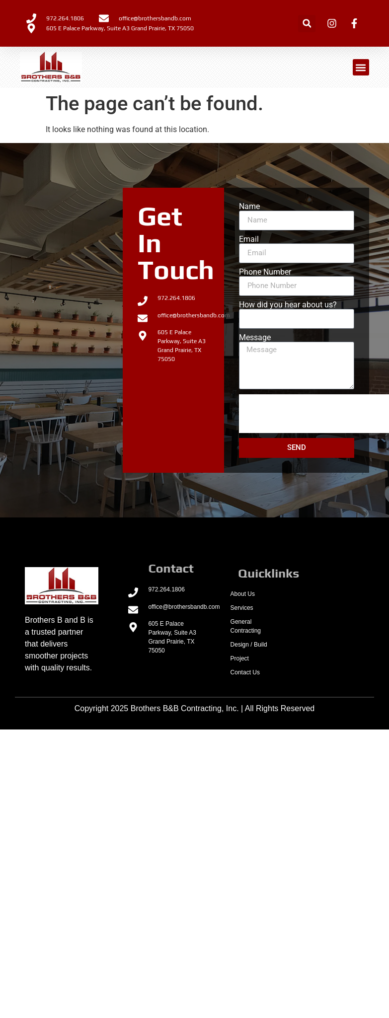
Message (255, 338)
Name (249, 207)
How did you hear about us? (288, 305)
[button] (306, 23)
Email (249, 239)
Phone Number (265, 272)
